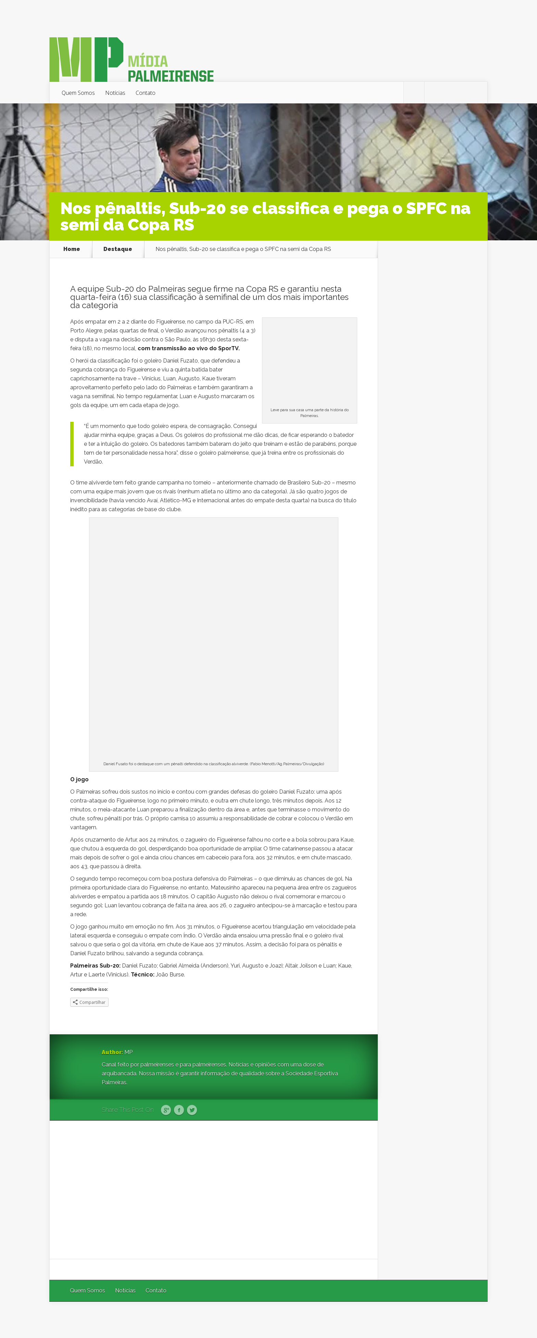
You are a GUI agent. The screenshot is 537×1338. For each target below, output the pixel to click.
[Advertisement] (214, 1190)
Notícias (115, 93)
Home (71, 249)
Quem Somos (78, 93)
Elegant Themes (396, 1319)
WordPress (472, 1319)
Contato (145, 93)
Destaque (117, 249)
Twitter (192, 1110)
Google (166, 1110)
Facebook (179, 1110)
